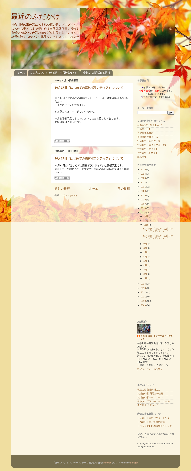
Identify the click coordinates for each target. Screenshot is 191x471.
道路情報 (142, 157)
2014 (143, 284)
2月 (145, 274)
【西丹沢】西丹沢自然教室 (151, 422)
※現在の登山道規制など (149, 125)
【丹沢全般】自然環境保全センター (155, 426)
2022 (143, 182)
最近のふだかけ (35, 16)
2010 (143, 301)
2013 (143, 288)
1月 (145, 278)
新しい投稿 (62, 188)
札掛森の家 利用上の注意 (150, 393)
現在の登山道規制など (148, 389)
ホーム (21, 72)
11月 (146, 220)
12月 (146, 216)
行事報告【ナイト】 (147, 149)
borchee (107, 462)
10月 (146, 225)
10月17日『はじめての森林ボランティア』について (89, 87)
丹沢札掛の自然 (145, 133)
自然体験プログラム (147, 137)
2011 (143, 296)
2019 (143, 195)
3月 (145, 269)
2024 (143, 174)
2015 (143, 212)
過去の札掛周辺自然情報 (96, 72)
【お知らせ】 (144, 129)
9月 (145, 244)
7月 (145, 252)
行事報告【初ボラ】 (147, 153)
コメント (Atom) (68, 195)
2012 (143, 292)
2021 (143, 187)
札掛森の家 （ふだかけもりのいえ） (157, 337)
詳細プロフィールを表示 (150, 369)
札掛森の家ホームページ (150, 397)
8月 (145, 248)
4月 (145, 265)
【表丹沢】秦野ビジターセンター (154, 418)
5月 (145, 261)
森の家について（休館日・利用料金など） (54, 72)
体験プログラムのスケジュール (153, 401)
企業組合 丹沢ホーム (148, 405)
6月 (145, 256)
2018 (143, 199)
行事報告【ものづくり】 (150, 141)
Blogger (134, 462)
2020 (143, 191)
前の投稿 (123, 188)
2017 (143, 204)
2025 (143, 169)
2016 (143, 208)
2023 (143, 178)
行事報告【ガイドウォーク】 (152, 145)
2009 (143, 305)
